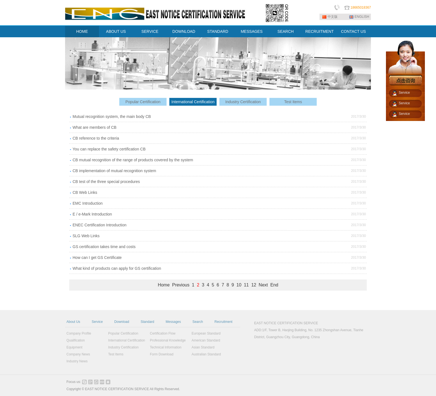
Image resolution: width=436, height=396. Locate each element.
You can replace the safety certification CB (109, 149)
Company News (78, 354)
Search (197, 322)
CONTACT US (353, 31)
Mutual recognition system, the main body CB (112, 116)
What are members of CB (95, 127)
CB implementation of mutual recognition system (114, 171)
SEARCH (286, 31)
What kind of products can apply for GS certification (117, 268)
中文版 (333, 17)
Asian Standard (203, 347)
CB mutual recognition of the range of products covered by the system (133, 160)
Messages (173, 322)
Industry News (77, 361)
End (274, 285)
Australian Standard (206, 354)
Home (164, 285)
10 (238, 285)
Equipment (74, 347)
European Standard (206, 333)
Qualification (75, 340)
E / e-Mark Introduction (92, 214)
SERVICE (149, 31)
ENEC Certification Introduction (100, 225)
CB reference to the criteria (96, 138)
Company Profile (78, 333)
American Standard (206, 340)
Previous (180, 285)
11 (246, 285)
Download (121, 322)
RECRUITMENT (319, 31)
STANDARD (217, 31)
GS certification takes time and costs (104, 246)
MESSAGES (252, 31)
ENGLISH (362, 17)
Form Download (162, 354)
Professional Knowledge (168, 340)
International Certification (193, 102)
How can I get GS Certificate (97, 257)
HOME (82, 31)
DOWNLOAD (183, 31)
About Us (73, 322)
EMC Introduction (88, 203)
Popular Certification (142, 102)
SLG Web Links (86, 236)
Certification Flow (162, 333)
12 (253, 285)
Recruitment (223, 322)
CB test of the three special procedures (106, 181)
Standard (147, 322)
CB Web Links (85, 192)
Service (97, 322)
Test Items (293, 102)
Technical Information (165, 347)
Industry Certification (243, 102)
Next (263, 285)
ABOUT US (116, 31)
